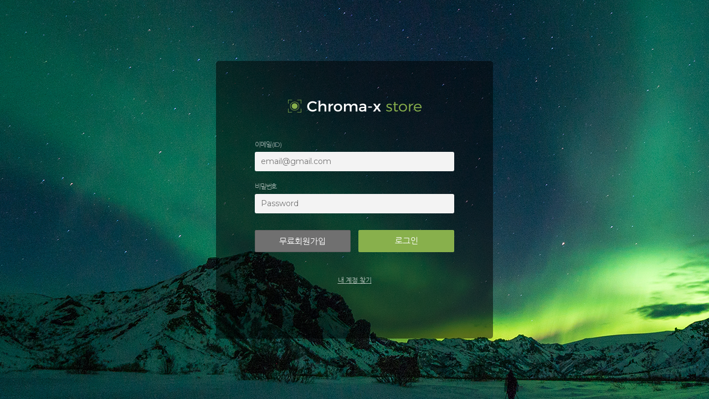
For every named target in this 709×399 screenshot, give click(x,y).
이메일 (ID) (268, 144)
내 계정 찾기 (355, 280)
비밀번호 (265, 186)
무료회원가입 (302, 241)
